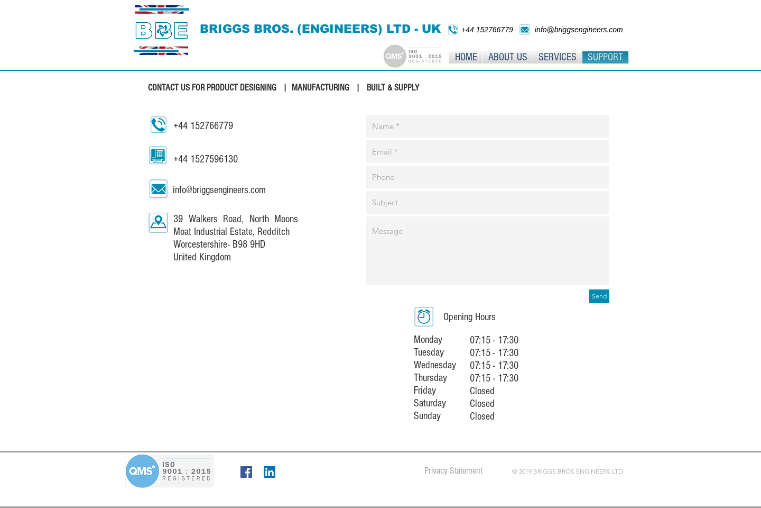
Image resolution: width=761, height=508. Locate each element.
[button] (557, 57)
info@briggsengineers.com (219, 190)
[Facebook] (246, 472)
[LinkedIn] (269, 472)
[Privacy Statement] (453, 471)
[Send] (599, 296)
